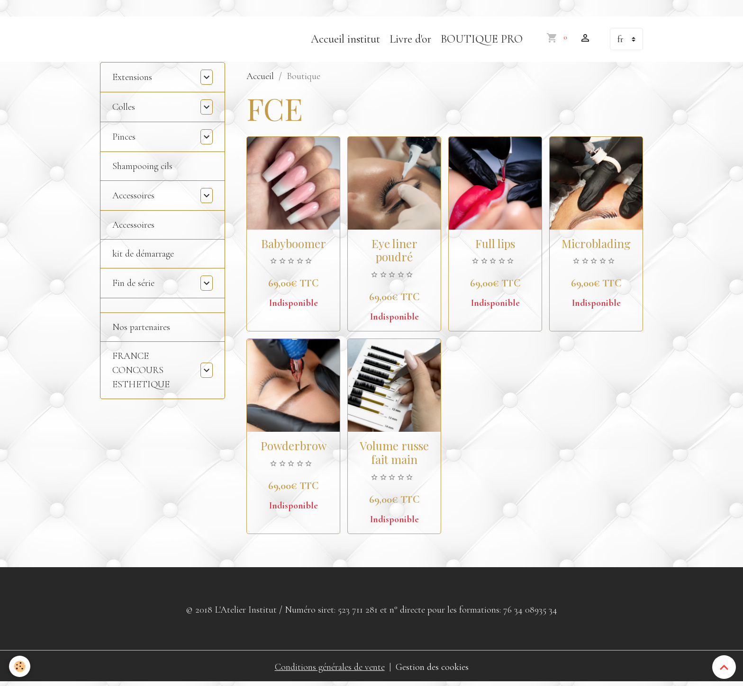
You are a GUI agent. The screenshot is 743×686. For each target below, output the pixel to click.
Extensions (132, 79)
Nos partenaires (141, 329)
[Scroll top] (724, 667)
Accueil (260, 78)
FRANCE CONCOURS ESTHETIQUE (141, 372)
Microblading (596, 245)
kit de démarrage (143, 256)
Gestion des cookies (432, 669)
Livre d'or (410, 41)
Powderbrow (293, 447)
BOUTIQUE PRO (482, 41)
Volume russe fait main (394, 454)
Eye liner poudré (394, 252)
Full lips (495, 245)
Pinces (124, 139)
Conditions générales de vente (330, 669)
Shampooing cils (142, 168)
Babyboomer (293, 245)
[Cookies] (20, 666)
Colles (123, 109)
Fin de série (133, 285)
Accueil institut (345, 41)
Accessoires (133, 198)
